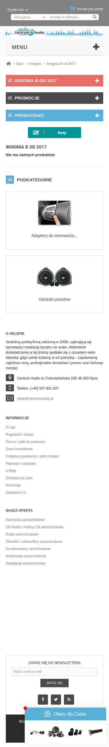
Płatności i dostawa (21, 464)
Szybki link (17, 10)
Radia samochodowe (22, 534)
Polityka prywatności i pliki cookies (32, 456)
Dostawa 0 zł (16, 493)
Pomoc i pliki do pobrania (25, 442)
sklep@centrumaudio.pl (35, 399)
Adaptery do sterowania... (54, 235)
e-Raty (11, 471)
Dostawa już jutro (19, 478)
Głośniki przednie (54, 299)
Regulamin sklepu (19, 435)
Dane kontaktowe (19, 449)
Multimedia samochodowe (26, 556)
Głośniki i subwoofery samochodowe (34, 542)
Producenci (29, 115)
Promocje (27, 97)
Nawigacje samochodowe (25, 563)
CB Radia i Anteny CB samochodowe (34, 527)
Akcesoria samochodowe (25, 520)
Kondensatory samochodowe (28, 549)
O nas (10, 427)
